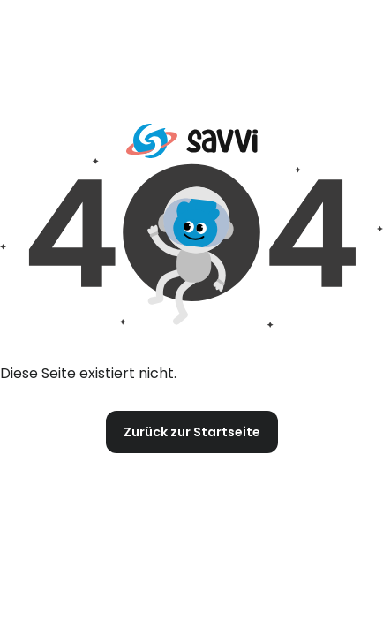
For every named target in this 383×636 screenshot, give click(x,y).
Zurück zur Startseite (192, 432)
